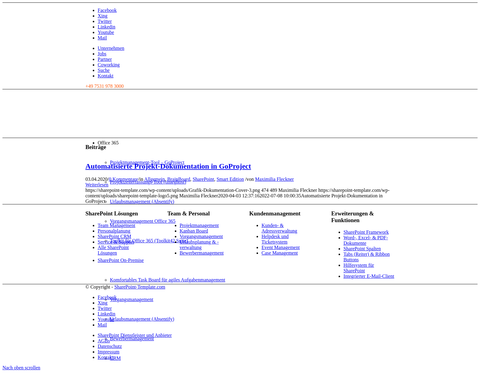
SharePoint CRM (114, 236)
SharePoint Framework (366, 232)
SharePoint (203, 179)
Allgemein (154, 179)
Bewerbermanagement (202, 253)
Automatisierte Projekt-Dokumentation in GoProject (168, 166)
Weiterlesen (96, 184)
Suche (104, 70)
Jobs (102, 53)
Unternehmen (111, 48)
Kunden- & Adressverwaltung (279, 228)
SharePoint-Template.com (139, 286)
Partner (105, 59)
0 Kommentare (123, 179)
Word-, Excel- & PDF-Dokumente (365, 240)
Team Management (116, 225)
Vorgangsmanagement (201, 236)
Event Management (280, 247)
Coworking (109, 64)
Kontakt (106, 75)
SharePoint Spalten (362, 248)
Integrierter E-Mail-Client (368, 276)
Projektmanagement (199, 225)
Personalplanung (114, 230)
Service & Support (116, 241)
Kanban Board (194, 230)
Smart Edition (230, 179)
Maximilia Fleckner (274, 179)
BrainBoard (178, 179)
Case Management (279, 253)
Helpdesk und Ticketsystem (274, 239)
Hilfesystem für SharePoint (358, 268)
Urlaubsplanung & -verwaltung (199, 244)
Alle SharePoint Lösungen (113, 250)
